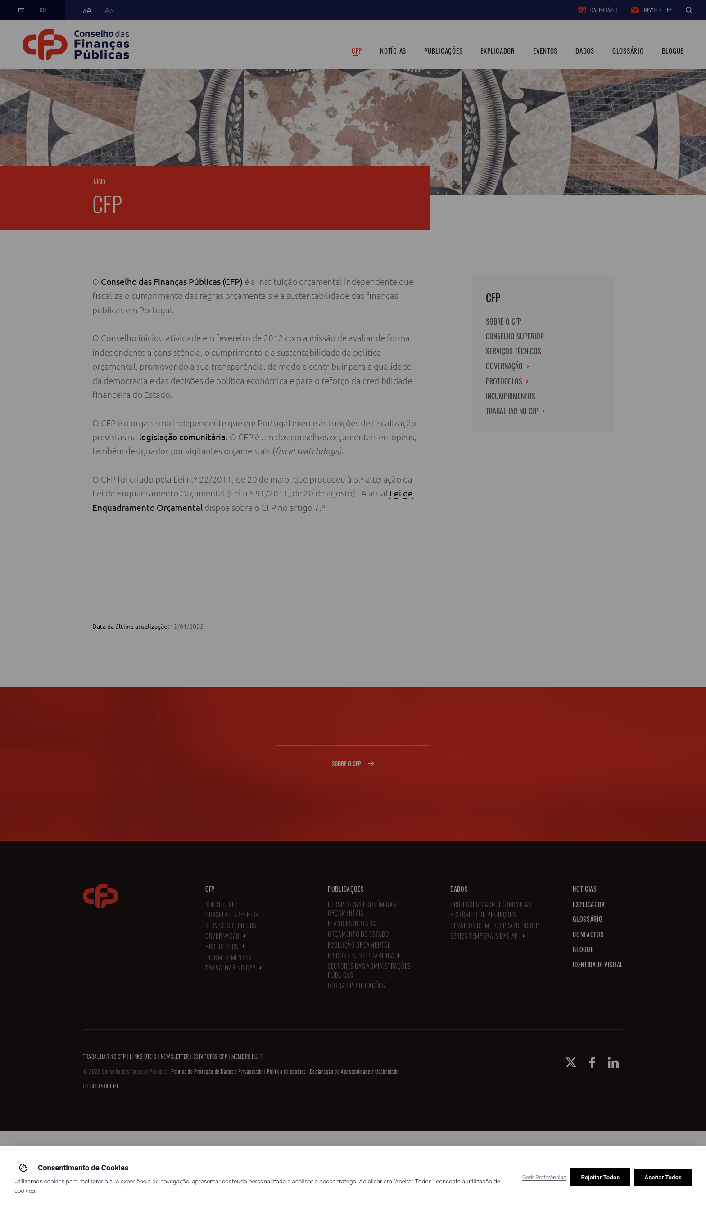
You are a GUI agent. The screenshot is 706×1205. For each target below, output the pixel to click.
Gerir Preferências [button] (544, 1177)
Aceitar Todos (663, 1177)
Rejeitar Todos (600, 1177)
